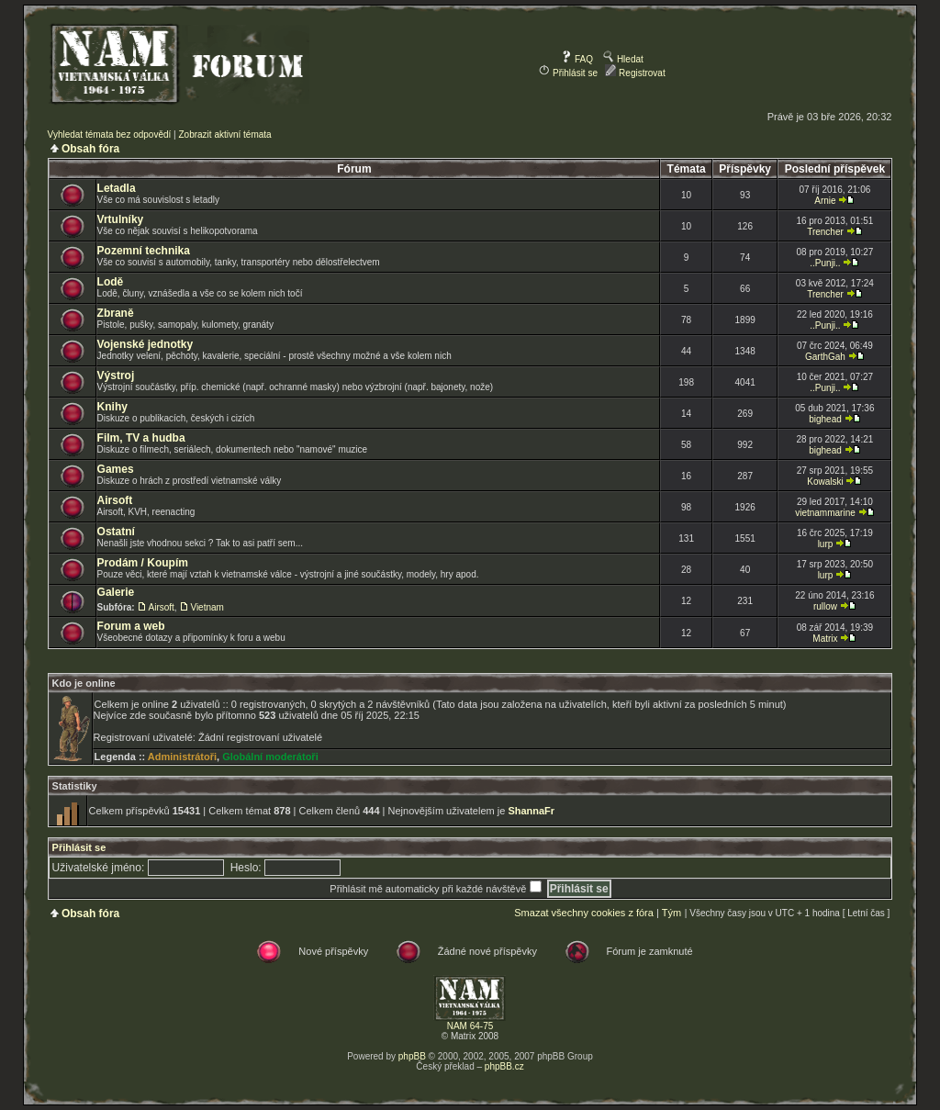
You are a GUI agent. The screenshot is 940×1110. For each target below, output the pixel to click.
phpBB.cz (504, 1066)
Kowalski (825, 482)
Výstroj (116, 375)
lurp (826, 544)
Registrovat (635, 73)
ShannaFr (531, 810)
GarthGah (825, 357)
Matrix (824, 638)
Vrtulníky (120, 219)
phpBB (412, 1056)
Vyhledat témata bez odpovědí (110, 134)
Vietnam (207, 607)
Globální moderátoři (270, 756)
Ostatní (116, 531)
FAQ (577, 59)
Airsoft (115, 500)
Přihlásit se (568, 73)
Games (115, 469)
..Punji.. (825, 263)
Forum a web (131, 626)
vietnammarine (825, 513)
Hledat (623, 59)
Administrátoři (182, 756)
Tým (671, 912)
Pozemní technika (143, 250)
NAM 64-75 (470, 1026)
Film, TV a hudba (141, 438)
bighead (825, 419)
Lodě (110, 281)
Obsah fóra (90, 148)
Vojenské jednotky (145, 344)
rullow (825, 606)
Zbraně (115, 313)
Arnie (824, 201)
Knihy (112, 406)
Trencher (825, 232)
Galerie (116, 592)
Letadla (116, 188)
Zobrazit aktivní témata (224, 134)
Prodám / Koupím (142, 562)
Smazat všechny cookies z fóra (584, 912)
